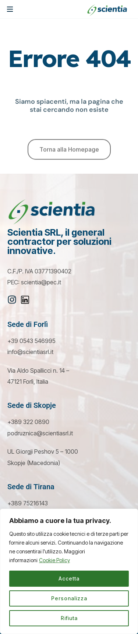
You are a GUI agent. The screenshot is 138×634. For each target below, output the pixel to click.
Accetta (69, 578)
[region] (69, 571)
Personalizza (69, 598)
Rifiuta (69, 618)
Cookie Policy (54, 560)
